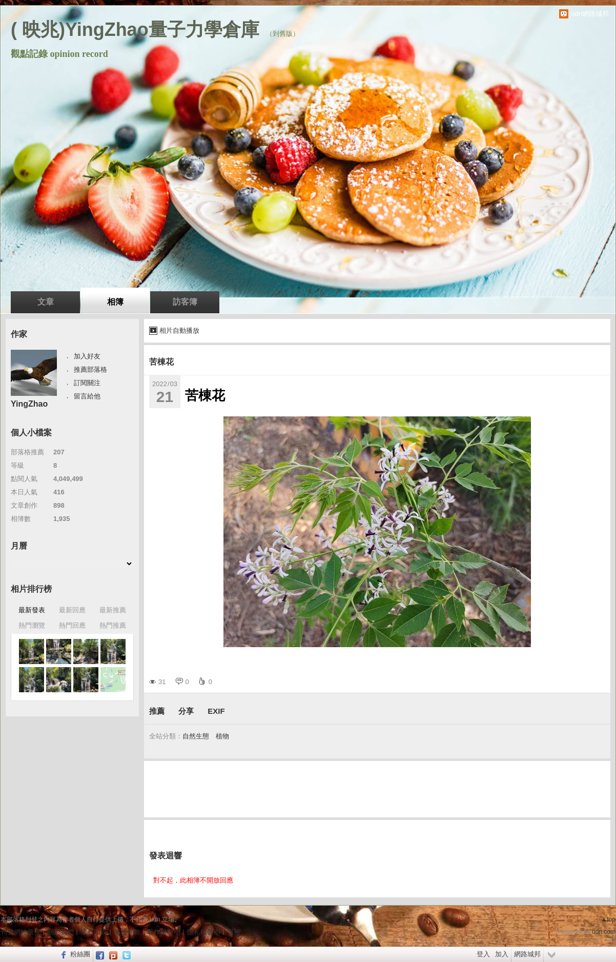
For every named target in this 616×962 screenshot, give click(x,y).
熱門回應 (72, 625)
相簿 (115, 301)
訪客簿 (185, 301)
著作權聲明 (163, 932)
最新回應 (72, 610)
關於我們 (60, 932)
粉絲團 (80, 954)
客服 (233, 932)
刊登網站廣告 (20, 932)
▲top (608, 919)
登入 (483, 954)
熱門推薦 (112, 625)
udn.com (603, 931)
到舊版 (283, 33)
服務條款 (127, 932)
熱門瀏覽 (31, 625)
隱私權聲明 (203, 932)
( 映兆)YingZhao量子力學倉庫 (135, 29)
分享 (186, 711)
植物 (222, 736)
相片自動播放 (179, 330)
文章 (45, 301)
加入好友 (87, 356)
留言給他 (87, 396)
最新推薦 (112, 610)
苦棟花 (161, 361)
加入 (501, 954)
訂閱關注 (87, 383)
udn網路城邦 (590, 13)
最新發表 (31, 610)
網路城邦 (527, 954)
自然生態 (195, 736)
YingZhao (29, 403)
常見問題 (93, 932)
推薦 (157, 711)
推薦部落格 (90, 369)
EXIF (216, 711)
